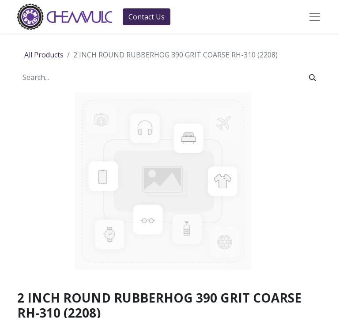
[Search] (312, 77)
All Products (44, 55)
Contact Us (146, 17)
